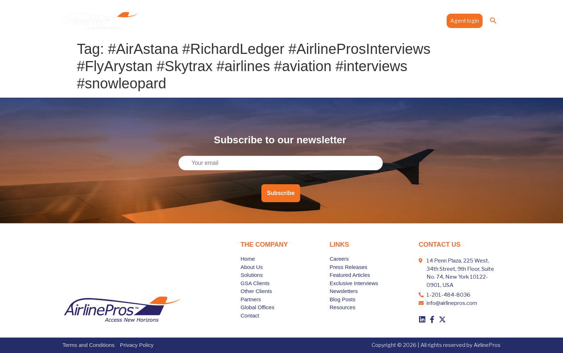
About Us (243, 20)
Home (216, 20)
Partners (333, 20)
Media (403, 20)
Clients (305, 20)
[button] (493, 20)
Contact (429, 20)
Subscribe (280, 193)
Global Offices (369, 20)
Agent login (464, 21)
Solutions (275, 20)
